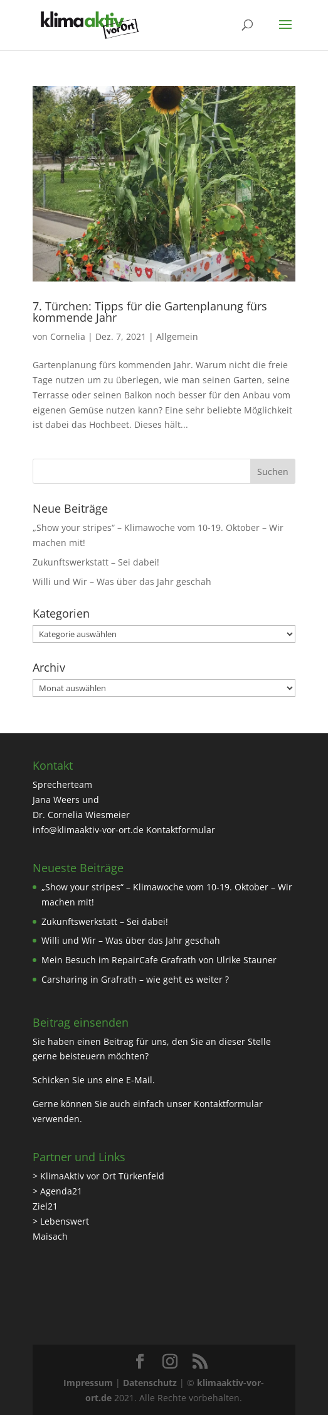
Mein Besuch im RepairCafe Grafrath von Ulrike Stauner (159, 960)
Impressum (88, 1383)
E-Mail (139, 1080)
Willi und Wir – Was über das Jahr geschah (122, 581)
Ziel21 (45, 1206)
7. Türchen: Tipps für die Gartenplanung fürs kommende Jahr (150, 311)
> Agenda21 (57, 1191)
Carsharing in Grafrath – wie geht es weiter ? (135, 979)
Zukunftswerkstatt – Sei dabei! (96, 562)
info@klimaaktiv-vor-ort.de (88, 830)
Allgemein (177, 336)
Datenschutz (150, 1383)
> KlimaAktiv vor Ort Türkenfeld (98, 1176)
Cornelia (67, 336)
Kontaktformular (180, 830)
